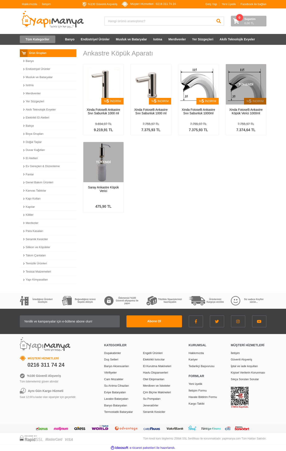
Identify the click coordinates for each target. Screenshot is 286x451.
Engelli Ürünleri (153, 353)
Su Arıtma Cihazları (116, 385)
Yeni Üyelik (229, 4)
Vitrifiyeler (110, 372)
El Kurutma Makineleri (157, 366)
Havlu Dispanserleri (155, 372)
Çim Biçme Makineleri (157, 392)
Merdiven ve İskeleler (156, 385)
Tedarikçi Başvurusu (201, 366)
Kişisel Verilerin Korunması (248, 372)
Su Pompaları (152, 398)
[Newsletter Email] (70, 321)
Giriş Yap (211, 4)
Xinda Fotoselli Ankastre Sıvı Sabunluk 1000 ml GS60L (103, 111)
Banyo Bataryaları (115, 405)
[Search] (164, 21)
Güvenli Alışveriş (241, 359)
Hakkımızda (29, 4)
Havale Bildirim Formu (203, 397)
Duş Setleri (111, 359)
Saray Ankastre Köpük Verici (103, 189)
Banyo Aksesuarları (116, 366)
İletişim (46, 4)
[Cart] (248, 21)
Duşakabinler (112, 353)
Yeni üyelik (195, 384)
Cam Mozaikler (114, 379)
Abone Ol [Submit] (154, 321)
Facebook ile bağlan (253, 4)
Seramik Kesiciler (154, 411)
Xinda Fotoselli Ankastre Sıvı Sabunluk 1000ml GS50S (198, 111)
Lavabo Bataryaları (116, 398)
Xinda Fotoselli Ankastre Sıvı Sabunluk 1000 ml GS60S (151, 111)
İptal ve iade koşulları (244, 366)
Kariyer (193, 359)
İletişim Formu (198, 390)
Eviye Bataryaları (115, 392)
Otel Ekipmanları (153, 379)
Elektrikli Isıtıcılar (154, 359)
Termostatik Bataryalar (118, 411)
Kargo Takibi (196, 403)
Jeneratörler (150, 405)
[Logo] (52, 20)
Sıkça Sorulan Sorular (245, 379)
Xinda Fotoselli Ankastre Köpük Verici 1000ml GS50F (246, 111)
